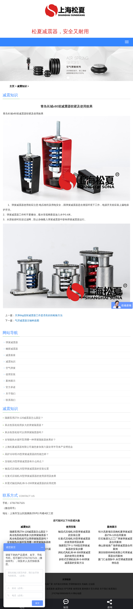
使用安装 (10, 374)
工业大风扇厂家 (45, 584)
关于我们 (10, 393)
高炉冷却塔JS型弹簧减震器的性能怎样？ (27, 454)
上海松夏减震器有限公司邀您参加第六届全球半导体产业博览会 (39, 446)
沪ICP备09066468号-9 (62, 593)
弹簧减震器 (12, 342)
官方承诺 (10, 387)
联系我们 (10, 400)
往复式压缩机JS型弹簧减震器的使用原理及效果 (30, 476)
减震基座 (10, 355)
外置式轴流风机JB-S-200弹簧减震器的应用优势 (30, 483)
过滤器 (91, 584)
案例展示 (10, 380)
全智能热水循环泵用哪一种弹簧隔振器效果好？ (30, 439)
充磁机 (85, 584)
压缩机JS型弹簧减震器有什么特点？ (24, 461)
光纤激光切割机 (61, 584)
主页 (12, 86)
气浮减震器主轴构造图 (27, 320)
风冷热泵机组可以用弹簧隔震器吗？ (24, 432)
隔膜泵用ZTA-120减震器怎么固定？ (24, 417)
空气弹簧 (10, 368)
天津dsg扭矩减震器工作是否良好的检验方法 (39, 315)
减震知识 (22, 86)
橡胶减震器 (12, 348)
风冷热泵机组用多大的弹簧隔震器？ (24, 425)
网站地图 (77, 593)
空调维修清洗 (75, 584)
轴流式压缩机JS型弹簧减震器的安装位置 (27, 468)
